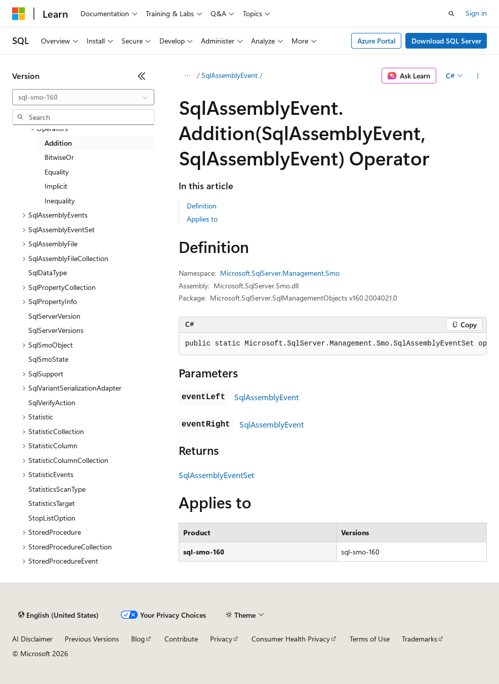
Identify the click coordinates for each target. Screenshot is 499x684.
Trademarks (419, 639)
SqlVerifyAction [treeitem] (51, 402)
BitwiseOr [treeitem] (59, 157)
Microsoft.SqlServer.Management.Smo (280, 273)
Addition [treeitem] (58, 143)
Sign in (476, 13)
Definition (202, 205)
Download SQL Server (446, 41)
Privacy (221, 639)
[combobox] (83, 97)
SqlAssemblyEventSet (216, 474)
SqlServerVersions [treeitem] (56, 330)
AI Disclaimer (32, 639)
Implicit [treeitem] (56, 186)
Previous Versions (92, 639)
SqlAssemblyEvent (229, 75)
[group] (333, 344)
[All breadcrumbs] (187, 76)
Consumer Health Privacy (291, 639)
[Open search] (451, 14)
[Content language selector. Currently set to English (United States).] (58, 615)
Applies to (202, 219)
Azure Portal (376, 41)
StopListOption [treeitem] (51, 518)
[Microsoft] (18, 13)
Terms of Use (370, 639)
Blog (138, 639)
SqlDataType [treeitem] (47, 272)
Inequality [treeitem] (60, 200)
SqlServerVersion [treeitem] (54, 316)
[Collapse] (141, 76)
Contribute (181, 639)
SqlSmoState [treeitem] (48, 359)
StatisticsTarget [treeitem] (51, 503)
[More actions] (478, 76)
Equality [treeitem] (57, 172)
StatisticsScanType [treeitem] (57, 489)
